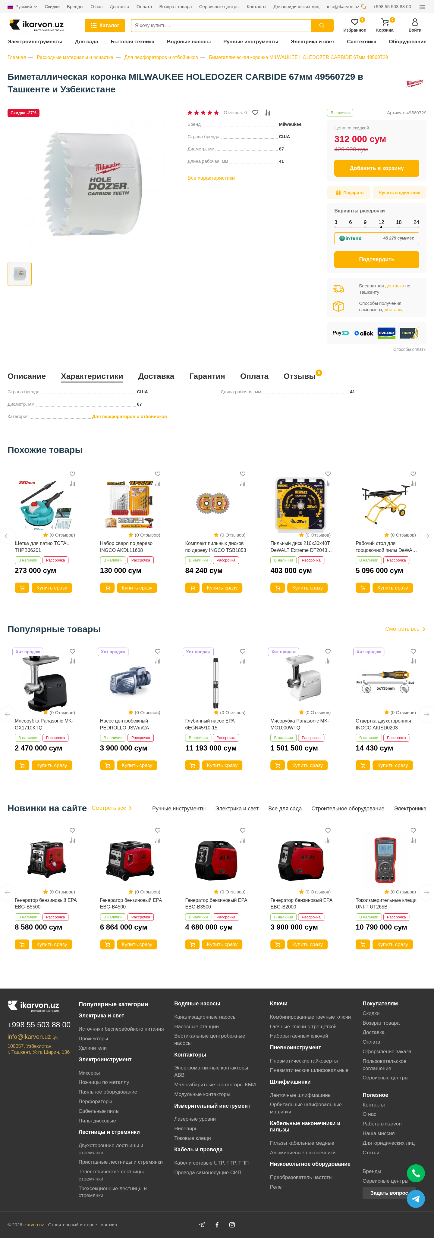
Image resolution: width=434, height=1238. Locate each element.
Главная (17, 57)
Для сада (86, 42)
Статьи (371, 1153)
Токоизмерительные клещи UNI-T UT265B (386, 903)
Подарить (350, 192)
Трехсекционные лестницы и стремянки (113, 1192)
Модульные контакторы (202, 1094)
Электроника (410, 809)
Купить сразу (51, 588)
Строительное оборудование (347, 809)
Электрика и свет (312, 42)
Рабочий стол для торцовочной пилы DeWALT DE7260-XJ (386, 547)
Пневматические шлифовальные (309, 1070)
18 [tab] (399, 222)
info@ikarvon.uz (29, 1036)
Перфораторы (95, 1101)
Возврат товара (381, 1023)
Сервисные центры (385, 1078)
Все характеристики (211, 178)
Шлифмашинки (290, 1082)
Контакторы (190, 1055)
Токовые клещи (192, 1138)
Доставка (156, 376)
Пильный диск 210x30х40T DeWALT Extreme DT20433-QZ (300, 547)
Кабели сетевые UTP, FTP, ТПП (211, 1163)
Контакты (374, 1105)
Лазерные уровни (195, 1119)
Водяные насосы (189, 42)
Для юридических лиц (389, 1143)
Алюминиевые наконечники (303, 1153)
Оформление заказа (387, 1051)
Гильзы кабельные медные (302, 1143)
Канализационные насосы (205, 1017)
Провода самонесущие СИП (207, 1172)
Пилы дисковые (97, 1121)
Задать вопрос (389, 1193)
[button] (7, 535)
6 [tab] (350, 222)
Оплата (254, 376)
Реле (276, 1187)
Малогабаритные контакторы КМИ (215, 1085)
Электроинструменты (35, 42)
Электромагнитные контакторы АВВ (211, 1071)
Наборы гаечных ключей (299, 1036)
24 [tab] (416, 222)
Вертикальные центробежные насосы (209, 1039)
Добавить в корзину (377, 168)
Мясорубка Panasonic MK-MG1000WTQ (299, 724)
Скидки (371, 1013)
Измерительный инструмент (212, 1106)
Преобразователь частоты (301, 1177)
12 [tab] (381, 222)
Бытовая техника (132, 42)
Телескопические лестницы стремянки (111, 1175)
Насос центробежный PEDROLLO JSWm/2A (124, 724)
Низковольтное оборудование (310, 1164)
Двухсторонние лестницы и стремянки (111, 1149)
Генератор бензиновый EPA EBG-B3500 (216, 903)
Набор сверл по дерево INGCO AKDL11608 (126, 546)
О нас (369, 1114)
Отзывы (300, 375)
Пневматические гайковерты (304, 1061)
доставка (394, 285)
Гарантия (207, 376)
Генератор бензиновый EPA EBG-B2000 (301, 903)
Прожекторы (93, 1038)
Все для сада (285, 809)
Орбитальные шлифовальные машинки (306, 1108)
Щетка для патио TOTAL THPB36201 (42, 546)
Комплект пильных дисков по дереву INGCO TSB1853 (215, 546)
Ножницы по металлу (104, 1082)
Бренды (372, 1171)
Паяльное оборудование (108, 1092)
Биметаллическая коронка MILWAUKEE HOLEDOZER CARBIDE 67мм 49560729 (298, 57)
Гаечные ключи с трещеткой (303, 1026)
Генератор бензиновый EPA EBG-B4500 (131, 903)
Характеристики (92, 376)
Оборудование (407, 42)
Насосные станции (196, 1026)
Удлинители (93, 1048)
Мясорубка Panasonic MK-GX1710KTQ (44, 724)
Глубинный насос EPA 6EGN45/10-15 (209, 724)
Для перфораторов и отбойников (161, 57)
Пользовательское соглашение (384, 1064)
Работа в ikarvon (382, 1124)
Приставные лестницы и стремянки (121, 1162)
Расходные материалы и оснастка (75, 57)
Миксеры (89, 1073)
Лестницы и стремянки (109, 1132)
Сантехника (361, 42)
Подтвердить (377, 259)
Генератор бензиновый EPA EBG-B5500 (46, 903)
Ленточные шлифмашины (301, 1095)
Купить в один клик (399, 192)
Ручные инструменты (250, 42)
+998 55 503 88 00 (39, 1024)
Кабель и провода (198, 1150)
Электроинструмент (105, 1060)
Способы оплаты (409, 349)
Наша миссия (379, 1133)
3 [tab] (335, 222)
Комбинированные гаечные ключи (310, 1017)
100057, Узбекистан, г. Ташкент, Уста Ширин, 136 (39, 1049)
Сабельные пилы (99, 1111)
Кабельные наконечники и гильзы (305, 1126)
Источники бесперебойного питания (121, 1029)
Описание (27, 376)
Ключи (279, 1004)
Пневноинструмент (295, 1048)
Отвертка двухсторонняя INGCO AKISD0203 (383, 724)
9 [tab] (365, 222)
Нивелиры (186, 1128)
